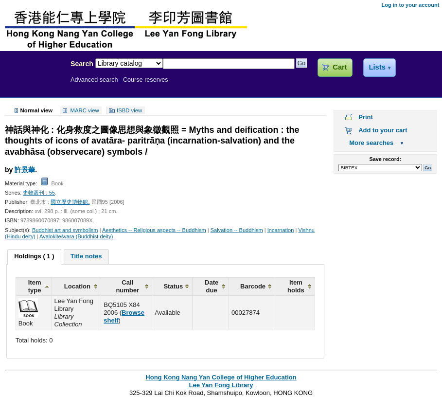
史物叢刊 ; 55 (39, 193)
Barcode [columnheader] (252, 286)
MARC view (85, 110)
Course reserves (145, 79)
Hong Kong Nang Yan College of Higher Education (220, 377)
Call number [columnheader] (127, 286)
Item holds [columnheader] (295, 286)
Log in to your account (410, 5)
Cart (340, 67)
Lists (377, 67)
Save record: (385, 159)
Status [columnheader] (173, 286)
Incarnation (280, 230)
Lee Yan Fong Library (32, 84)
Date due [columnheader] (211, 286)
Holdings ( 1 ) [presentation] (34, 256)
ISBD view (129, 110)
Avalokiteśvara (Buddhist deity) (76, 236)
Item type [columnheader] (34, 286)
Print (365, 117)
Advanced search (94, 79)
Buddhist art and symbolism (65, 230)
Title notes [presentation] (86, 256)
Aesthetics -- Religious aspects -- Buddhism (154, 230)
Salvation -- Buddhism (237, 230)
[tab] (34, 257)
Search (82, 64)
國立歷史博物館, (70, 202)
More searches (371, 142)
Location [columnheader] (77, 286)
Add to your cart (382, 130)
